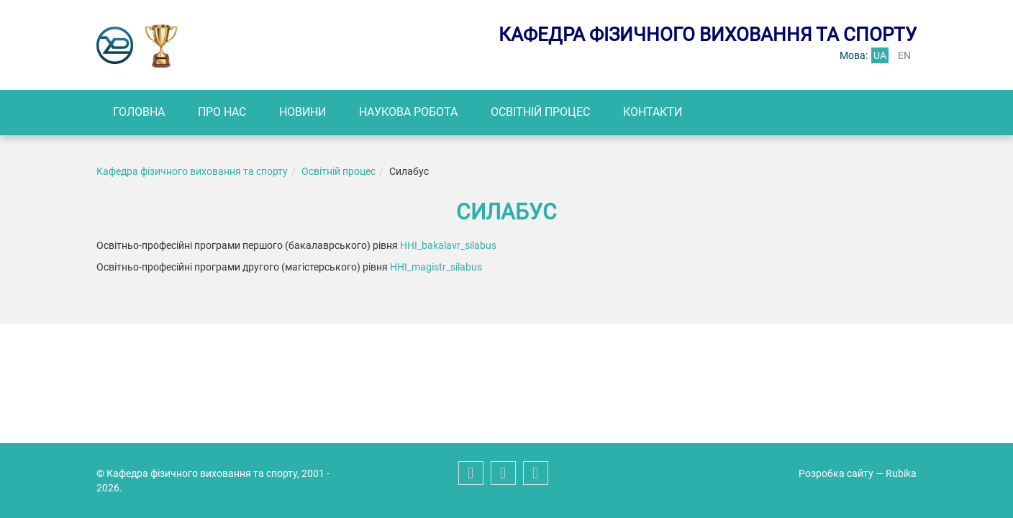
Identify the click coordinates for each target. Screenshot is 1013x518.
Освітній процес (540, 112)
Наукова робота (408, 112)
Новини (302, 112)
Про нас (222, 112)
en (904, 55)
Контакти (652, 112)
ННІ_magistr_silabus (436, 267)
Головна (139, 112)
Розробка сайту (836, 473)
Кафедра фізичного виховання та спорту (192, 171)
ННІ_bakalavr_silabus (448, 245)
